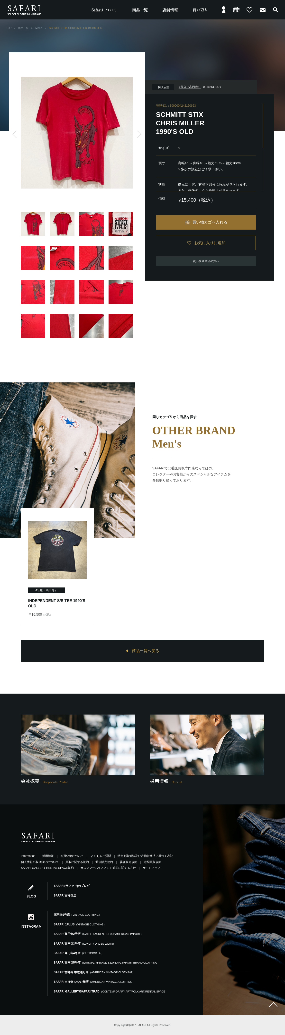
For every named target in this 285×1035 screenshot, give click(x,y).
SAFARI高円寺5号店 (107, 962)
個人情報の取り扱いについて (40, 862)
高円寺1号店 (77, 914)
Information (28, 856)
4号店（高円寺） (47, 590)
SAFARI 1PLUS (80, 924)
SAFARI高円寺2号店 (98, 934)
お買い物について (72, 856)
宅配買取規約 (152, 862)
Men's (38, 27)
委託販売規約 (128, 862)
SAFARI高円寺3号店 (85, 943)
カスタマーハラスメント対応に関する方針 (108, 868)
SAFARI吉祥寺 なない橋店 (94, 981)
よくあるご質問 (101, 856)
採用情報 (48, 856)
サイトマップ (151, 868)
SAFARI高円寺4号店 (79, 953)
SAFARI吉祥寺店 (65, 895)
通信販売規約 (104, 862)
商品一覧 (23, 27)
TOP (8, 27)
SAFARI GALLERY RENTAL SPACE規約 (47, 868)
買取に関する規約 (77, 862)
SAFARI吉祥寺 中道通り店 (94, 972)
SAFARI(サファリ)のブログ (72, 886)
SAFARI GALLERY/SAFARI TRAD (111, 991)
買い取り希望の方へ (206, 261)
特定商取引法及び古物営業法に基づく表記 (145, 856)
